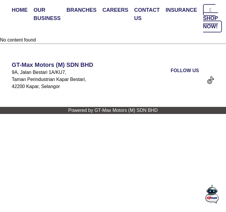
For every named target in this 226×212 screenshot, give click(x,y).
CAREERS (115, 10)
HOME (20, 10)
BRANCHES (82, 10)
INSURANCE (181, 10)
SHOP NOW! (210, 18)
